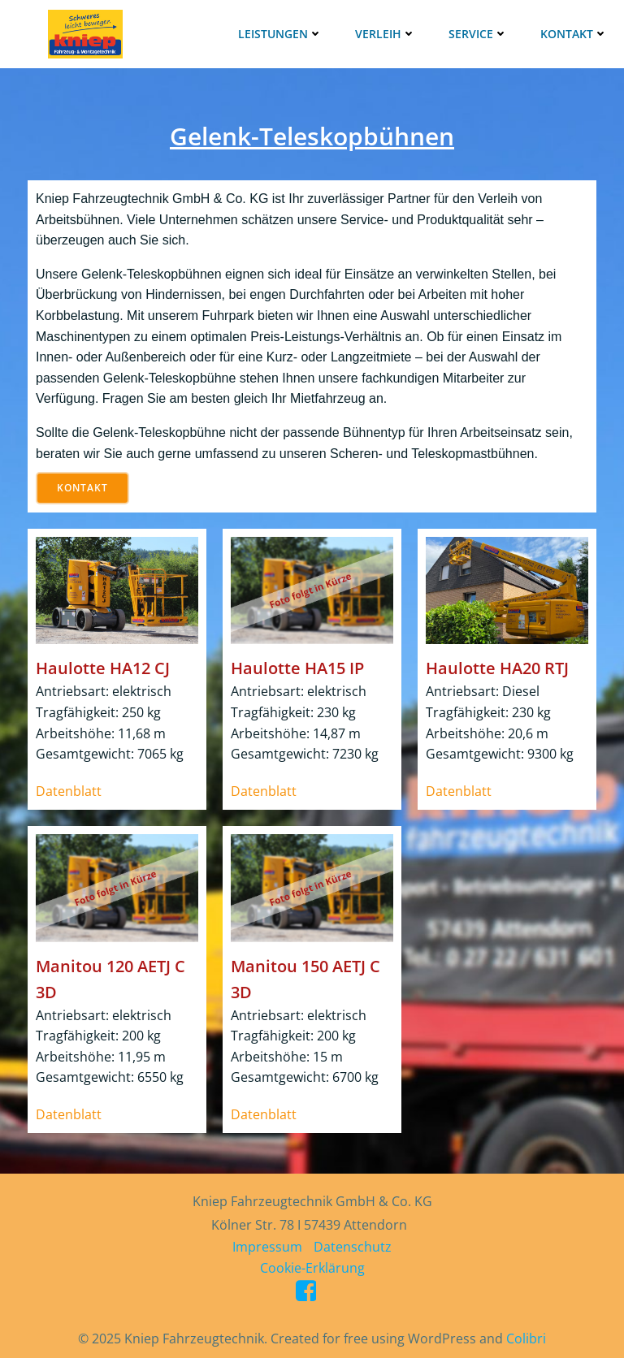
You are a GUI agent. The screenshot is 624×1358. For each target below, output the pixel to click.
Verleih (385, 33)
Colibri (526, 1338)
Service (478, 33)
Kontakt (574, 33)
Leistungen (280, 33)
